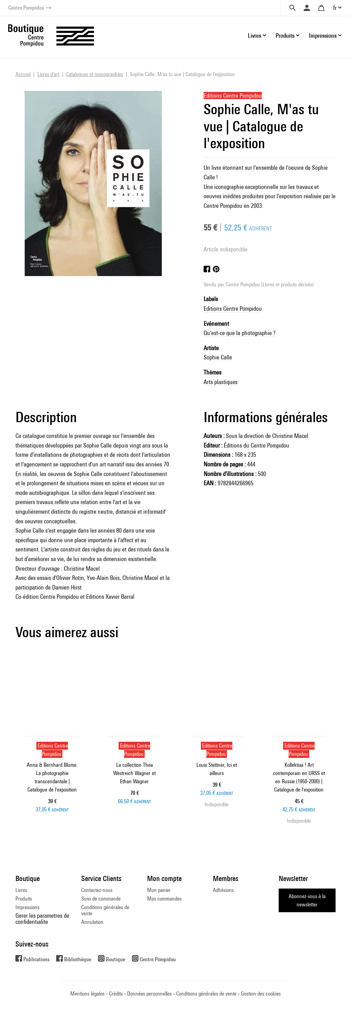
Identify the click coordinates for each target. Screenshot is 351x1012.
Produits (23, 898)
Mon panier (159, 890)
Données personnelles (149, 993)
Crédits (116, 993)
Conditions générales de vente (105, 910)
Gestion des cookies (261, 993)
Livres (21, 890)
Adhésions (223, 890)
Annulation (92, 922)
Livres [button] (254, 35)
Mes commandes (164, 898)
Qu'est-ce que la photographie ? (240, 332)
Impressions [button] (323, 35)
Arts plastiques (221, 381)
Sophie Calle (218, 357)
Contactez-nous (96, 890)
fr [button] (335, 7)
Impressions (27, 907)
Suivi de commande (101, 898)
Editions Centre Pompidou (233, 308)
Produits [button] (285, 35)
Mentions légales (87, 993)
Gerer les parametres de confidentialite (42, 918)
